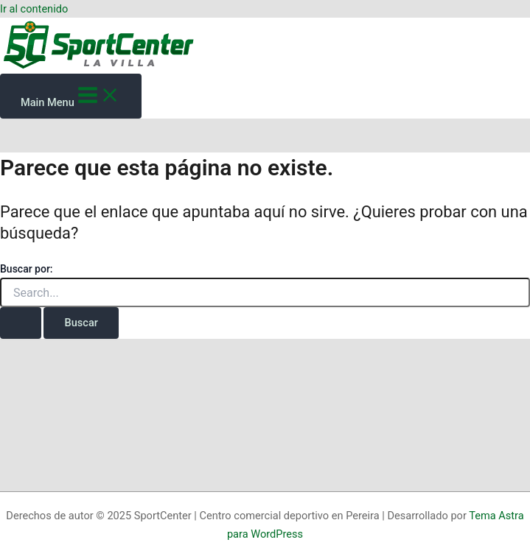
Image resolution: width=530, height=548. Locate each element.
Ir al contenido (34, 8)
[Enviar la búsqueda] (20, 323)
